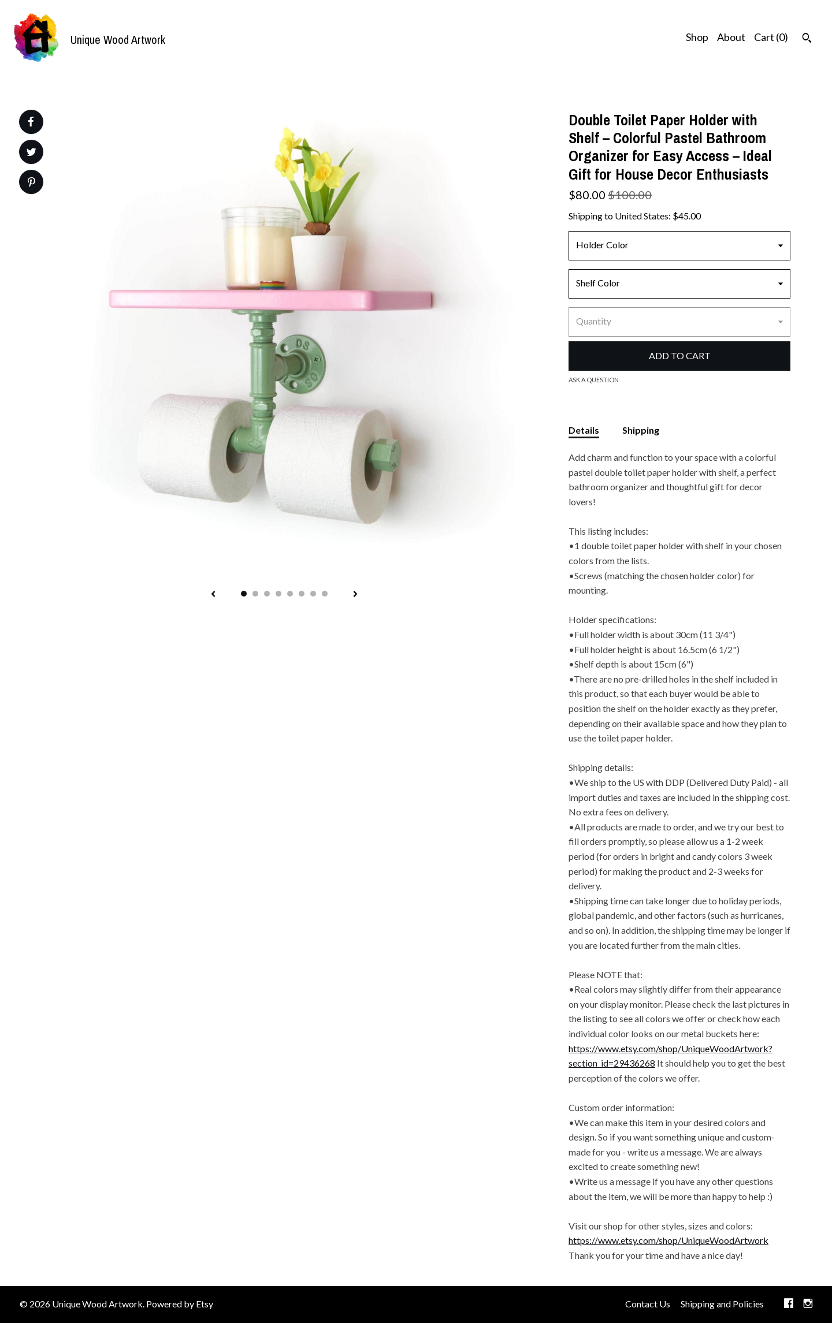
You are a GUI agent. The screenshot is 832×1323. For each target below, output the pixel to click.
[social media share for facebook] (30, 121)
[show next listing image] (355, 595)
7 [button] (313, 594)
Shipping (640, 429)
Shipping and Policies (722, 1303)
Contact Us (647, 1303)
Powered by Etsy (179, 1303)
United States (641, 215)
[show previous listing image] (213, 595)
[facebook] (788, 1304)
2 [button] (255, 594)
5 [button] (290, 594)
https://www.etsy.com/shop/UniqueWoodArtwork (668, 1240)
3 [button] (267, 594)
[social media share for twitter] (31, 153)
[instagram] (808, 1304)
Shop (697, 37)
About (731, 37)
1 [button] (244, 594)
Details (584, 429)
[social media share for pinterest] (31, 183)
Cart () (771, 37)
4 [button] (278, 594)
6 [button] (301, 594)
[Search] (807, 39)
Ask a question (594, 379)
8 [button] (325, 594)
